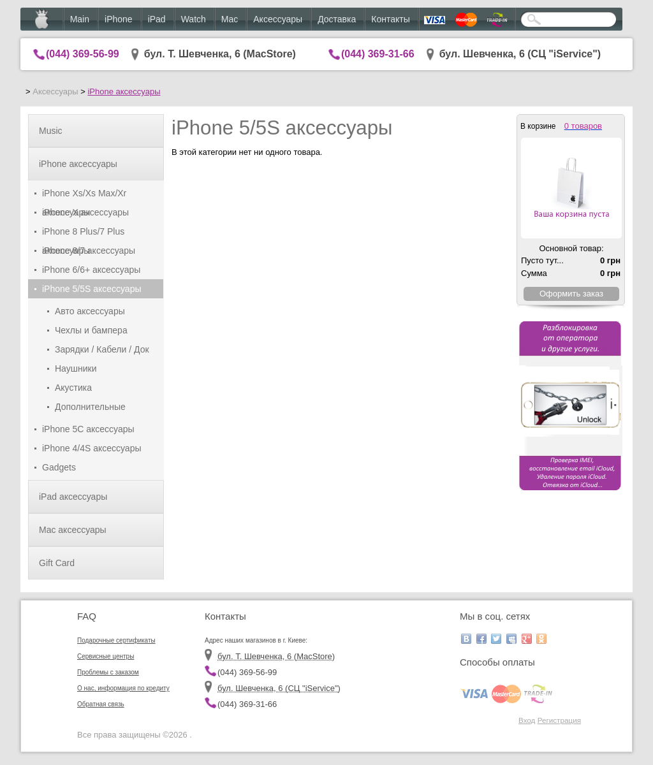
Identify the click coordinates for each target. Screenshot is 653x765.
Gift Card (57, 563)
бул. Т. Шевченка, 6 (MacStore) (220, 53)
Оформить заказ (571, 293)
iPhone (119, 19)
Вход (526, 720)
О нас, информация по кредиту (123, 688)
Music (50, 131)
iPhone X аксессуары (85, 212)
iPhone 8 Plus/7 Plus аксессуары (83, 233)
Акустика (73, 387)
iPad (157, 19)
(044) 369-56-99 (82, 53)
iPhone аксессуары (123, 91)
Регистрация (559, 720)
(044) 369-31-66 (378, 53)
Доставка (337, 19)
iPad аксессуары (73, 497)
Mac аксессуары (72, 530)
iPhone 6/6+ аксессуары (91, 270)
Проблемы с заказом (108, 672)
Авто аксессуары (90, 311)
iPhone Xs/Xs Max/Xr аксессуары (84, 195)
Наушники (75, 368)
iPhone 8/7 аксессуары (88, 250)
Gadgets (59, 467)
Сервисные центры (105, 656)
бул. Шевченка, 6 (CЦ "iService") (520, 53)
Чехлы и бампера (91, 330)
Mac (229, 19)
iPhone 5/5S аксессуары (92, 289)
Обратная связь (100, 704)
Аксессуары (277, 19)
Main (79, 19)
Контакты (390, 19)
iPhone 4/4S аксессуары (92, 448)
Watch (193, 19)
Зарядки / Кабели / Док (102, 349)
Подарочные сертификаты (116, 640)
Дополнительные (90, 407)
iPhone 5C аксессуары (88, 429)
